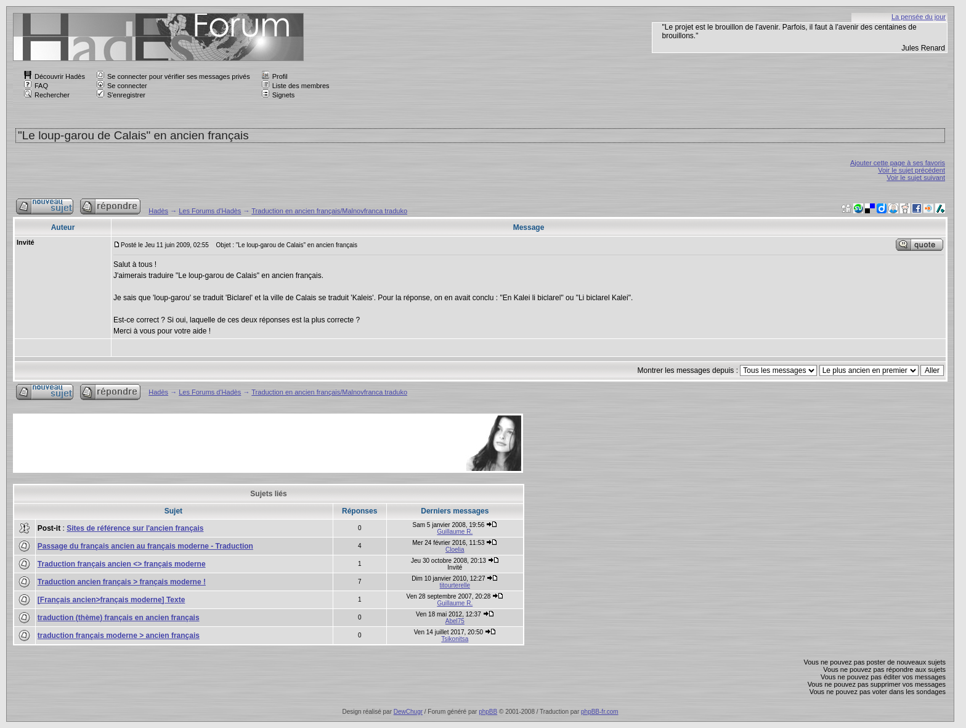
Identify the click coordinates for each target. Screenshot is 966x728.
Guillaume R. (455, 531)
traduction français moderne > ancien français (119, 635)
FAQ (36, 85)
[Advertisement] (239, 443)
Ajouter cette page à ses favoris (897, 162)
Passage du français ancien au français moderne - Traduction (145, 546)
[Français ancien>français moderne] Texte (111, 599)
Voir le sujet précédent (911, 170)
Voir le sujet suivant (916, 177)
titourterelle (455, 585)
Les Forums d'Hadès (210, 211)
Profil (275, 76)
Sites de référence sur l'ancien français (135, 528)
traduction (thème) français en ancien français (119, 617)
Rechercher (47, 95)
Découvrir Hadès (54, 76)
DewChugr (408, 711)
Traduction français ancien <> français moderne (122, 564)
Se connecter (122, 85)
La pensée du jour (918, 16)
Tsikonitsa (454, 639)
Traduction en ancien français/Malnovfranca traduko (329, 211)
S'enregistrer (121, 95)
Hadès (158, 211)
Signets (278, 95)
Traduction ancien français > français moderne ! (122, 582)
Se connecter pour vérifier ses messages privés (173, 76)
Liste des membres (296, 85)
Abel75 (455, 621)
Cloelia (455, 549)
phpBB (488, 711)
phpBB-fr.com (600, 711)
